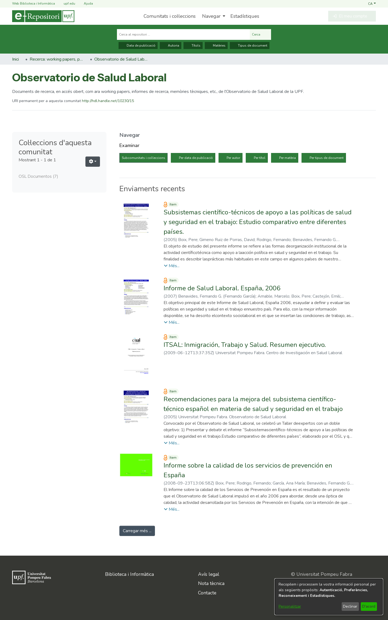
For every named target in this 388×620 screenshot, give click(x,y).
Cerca (260, 34)
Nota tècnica (211, 583)
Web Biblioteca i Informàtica (33, 3)
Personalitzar (290, 606)
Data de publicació (138, 45)
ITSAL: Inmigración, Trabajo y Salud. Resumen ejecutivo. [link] (245, 344)
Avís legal (208, 574)
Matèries (216, 45)
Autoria (170, 45)
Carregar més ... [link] (137, 531)
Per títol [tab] (259, 158)
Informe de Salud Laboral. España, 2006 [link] (222, 288)
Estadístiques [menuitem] (244, 16)
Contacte (207, 593)
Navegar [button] (211, 16)
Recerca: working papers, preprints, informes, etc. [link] (57, 59)
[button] (372, 3)
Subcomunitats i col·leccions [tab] (143, 158)
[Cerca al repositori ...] (183, 34)
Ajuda (85, 3)
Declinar (350, 606)
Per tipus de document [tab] (327, 158)
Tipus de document (249, 45)
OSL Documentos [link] (38, 176)
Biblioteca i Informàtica (129, 574)
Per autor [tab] (233, 158)
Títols (193, 45)
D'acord (368, 606)
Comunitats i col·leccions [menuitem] (170, 16)
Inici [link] (15, 59)
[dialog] (329, 597)
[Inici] (43, 16)
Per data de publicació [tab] (196, 158)
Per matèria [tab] (287, 158)
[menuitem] (213, 16)
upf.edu (66, 3)
